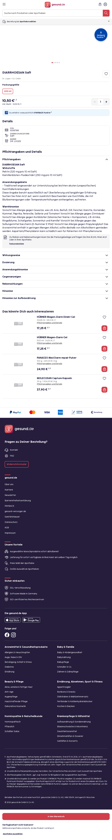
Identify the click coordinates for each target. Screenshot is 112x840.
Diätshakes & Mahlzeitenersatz (72, 696)
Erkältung (9, 671)
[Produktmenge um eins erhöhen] (106, 101)
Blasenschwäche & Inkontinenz (72, 726)
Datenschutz (11, 522)
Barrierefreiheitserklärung (18, 500)
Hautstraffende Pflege (16, 701)
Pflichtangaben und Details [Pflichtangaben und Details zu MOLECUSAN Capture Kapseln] (49, 384)
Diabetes (9, 667)
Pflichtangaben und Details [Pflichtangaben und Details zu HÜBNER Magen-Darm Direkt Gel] (49, 323)
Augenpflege (11, 696)
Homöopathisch (13, 722)
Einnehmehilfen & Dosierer (70, 736)
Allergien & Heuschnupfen (17, 652)
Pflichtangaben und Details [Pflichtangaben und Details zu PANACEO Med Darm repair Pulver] (49, 364)
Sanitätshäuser (12, 517)
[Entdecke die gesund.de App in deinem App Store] (13, 619)
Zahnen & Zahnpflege (67, 671)
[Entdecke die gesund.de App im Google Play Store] (31, 619)
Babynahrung (64, 657)
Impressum (10, 533)
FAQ (12, 456)
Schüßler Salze (12, 731)
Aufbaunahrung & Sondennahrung (74, 722)
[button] (52, 62)
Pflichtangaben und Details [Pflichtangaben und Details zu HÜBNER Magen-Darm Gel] (49, 343)
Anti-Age (9, 692)
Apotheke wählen (65, 21)
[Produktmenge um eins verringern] (95, 101)
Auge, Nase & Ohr (13, 657)
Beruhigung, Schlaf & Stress (18, 662)
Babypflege (63, 662)
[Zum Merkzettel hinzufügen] (106, 73)
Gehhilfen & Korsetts (67, 741)
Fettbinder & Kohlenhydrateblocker (74, 701)
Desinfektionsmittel (67, 731)
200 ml (7, 91)
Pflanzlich (9, 726)
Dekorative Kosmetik (15, 706)
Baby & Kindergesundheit (69, 652)
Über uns (9, 484)
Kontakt (14, 450)
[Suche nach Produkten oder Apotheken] (106, 13)
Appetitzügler (64, 687)
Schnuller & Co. (64, 667)
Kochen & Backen (66, 706)
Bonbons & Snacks (66, 692)
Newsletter (10, 495)
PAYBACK (9, 506)
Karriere (9, 490)
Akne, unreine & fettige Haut (19, 687)
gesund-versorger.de (15, 511)
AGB (7, 527)
